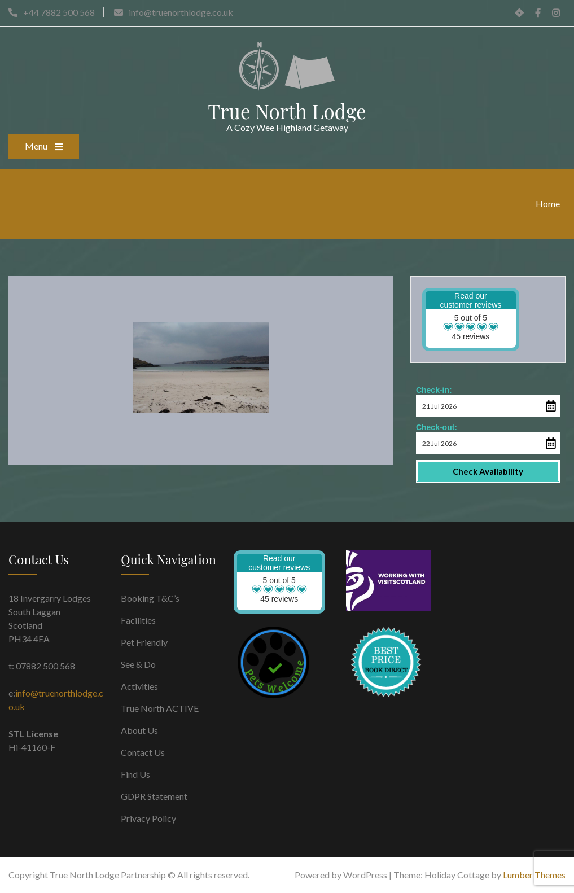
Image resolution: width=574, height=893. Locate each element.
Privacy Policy (148, 818)
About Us (139, 730)
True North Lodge (287, 111)
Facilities (138, 620)
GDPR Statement (154, 796)
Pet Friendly (144, 642)
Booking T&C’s (150, 598)
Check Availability (488, 471)
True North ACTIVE (160, 708)
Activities (139, 686)
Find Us (135, 774)
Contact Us (143, 752)
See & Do (138, 664)
